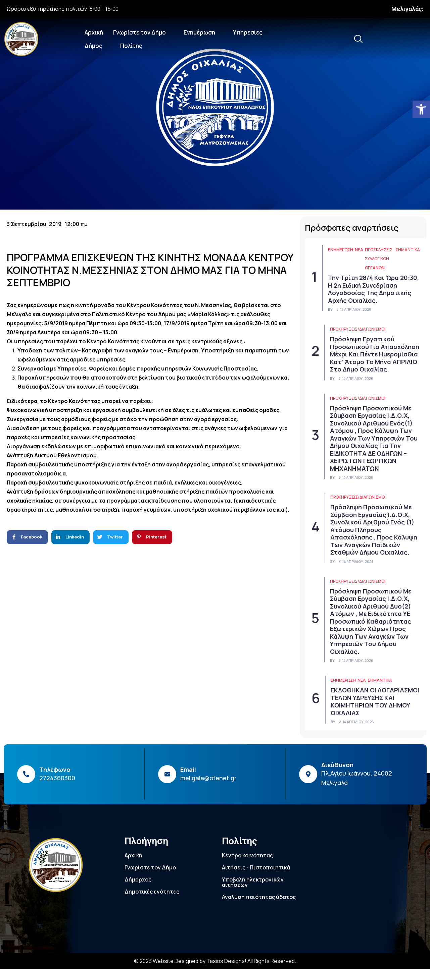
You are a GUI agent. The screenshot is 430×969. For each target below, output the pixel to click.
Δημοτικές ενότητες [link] (152, 891)
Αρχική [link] (94, 32)
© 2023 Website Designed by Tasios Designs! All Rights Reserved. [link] (215, 961)
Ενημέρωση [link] (202, 32)
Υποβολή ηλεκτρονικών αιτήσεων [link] (253, 882)
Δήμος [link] (96, 45)
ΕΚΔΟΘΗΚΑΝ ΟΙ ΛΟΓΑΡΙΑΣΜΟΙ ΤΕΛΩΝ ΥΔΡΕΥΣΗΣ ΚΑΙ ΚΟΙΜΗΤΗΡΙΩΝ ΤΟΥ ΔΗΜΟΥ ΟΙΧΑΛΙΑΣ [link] (375, 701)
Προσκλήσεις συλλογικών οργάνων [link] (378, 259)
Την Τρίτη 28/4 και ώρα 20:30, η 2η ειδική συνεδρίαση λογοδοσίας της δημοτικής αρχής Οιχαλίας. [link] (373, 289)
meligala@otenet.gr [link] (208, 778)
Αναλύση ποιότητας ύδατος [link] (259, 897)
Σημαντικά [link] (407, 249)
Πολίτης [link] (134, 45)
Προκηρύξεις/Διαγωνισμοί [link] (357, 329)
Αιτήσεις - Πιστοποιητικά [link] (256, 867)
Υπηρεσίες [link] (250, 32)
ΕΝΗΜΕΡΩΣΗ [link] (340, 249)
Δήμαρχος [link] (138, 879)
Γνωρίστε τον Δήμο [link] (142, 32)
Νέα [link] (359, 249)
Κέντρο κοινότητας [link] (247, 855)
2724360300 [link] (57, 778)
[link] (421, 109)
